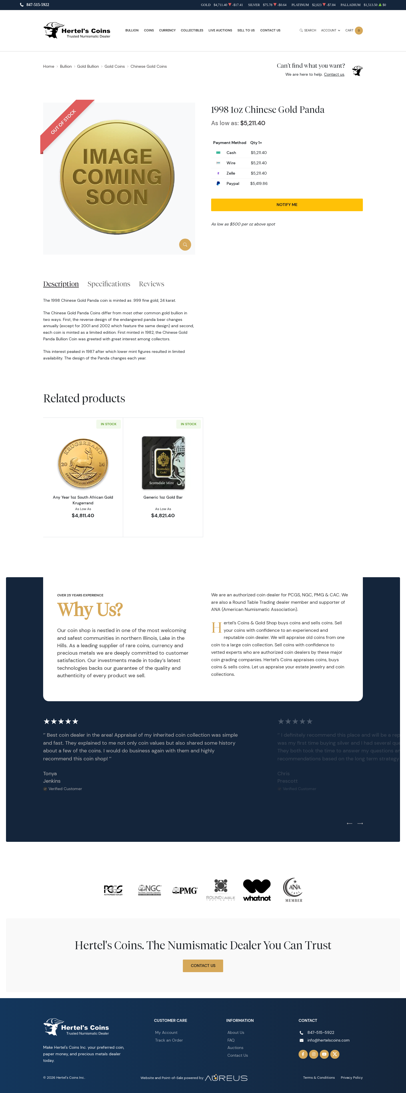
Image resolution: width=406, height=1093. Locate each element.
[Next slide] (360, 824)
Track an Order (169, 1040)
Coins (149, 30)
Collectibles (192, 30)
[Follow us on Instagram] (313, 1054)
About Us (235, 1032)
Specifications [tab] (109, 284)
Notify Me (287, 204)
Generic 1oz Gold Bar (163, 497)
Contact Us (270, 30)
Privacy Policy (352, 1077)
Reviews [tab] (151, 284)
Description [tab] (61, 284)
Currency (167, 30)
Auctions (235, 1047)
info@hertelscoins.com (328, 1040)
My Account (166, 1032)
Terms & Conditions (319, 1077)
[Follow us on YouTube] (324, 1054)
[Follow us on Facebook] (303, 1054)
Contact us (334, 74)
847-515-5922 (38, 5)
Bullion (132, 30)
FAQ (231, 1040)
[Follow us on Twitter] (334, 1054)
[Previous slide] (349, 824)
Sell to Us (246, 30)
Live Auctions (220, 30)
